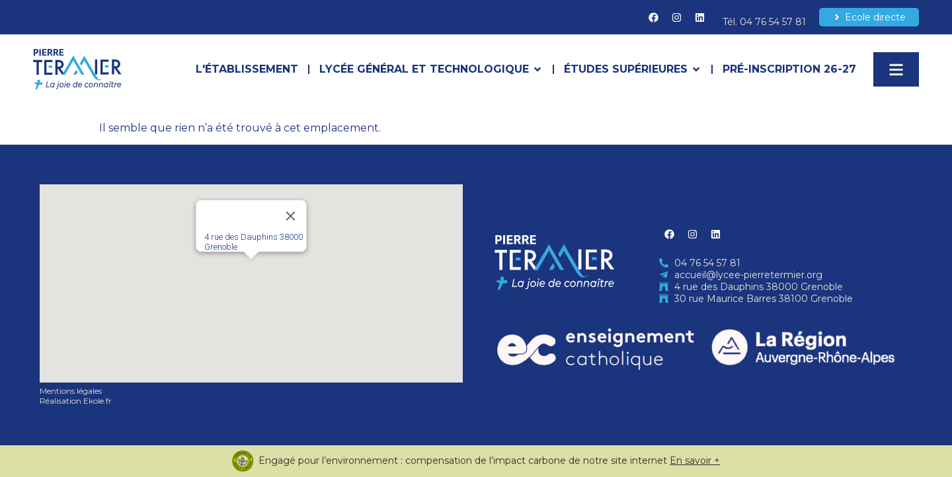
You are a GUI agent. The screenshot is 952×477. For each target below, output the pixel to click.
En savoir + (695, 460)
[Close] (291, 216)
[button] (251, 271)
